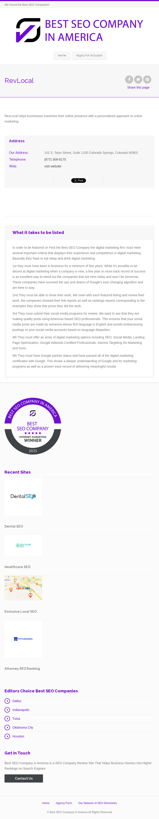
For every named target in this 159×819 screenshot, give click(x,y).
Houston (18, 736)
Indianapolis (20, 710)
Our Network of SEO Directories (97, 803)
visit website (52, 166)
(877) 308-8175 (55, 159)
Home (62, 55)
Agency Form (64, 803)
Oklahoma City (22, 727)
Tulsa (16, 718)
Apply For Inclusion (89, 55)
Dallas (16, 701)
